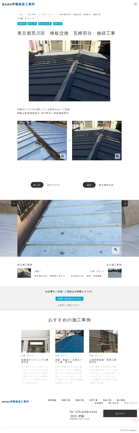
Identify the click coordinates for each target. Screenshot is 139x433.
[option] (69, 228)
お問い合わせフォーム (69, 298)
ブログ (134, 400)
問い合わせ (114, 402)
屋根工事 (66, 400)
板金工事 (107, 400)
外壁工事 (93, 400)
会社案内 (99, 402)
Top (21, 14)
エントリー (120, 413)
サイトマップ (130, 402)
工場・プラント (48, 14)
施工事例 (32, 14)
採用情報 (52, 400)
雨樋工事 (79, 400)
